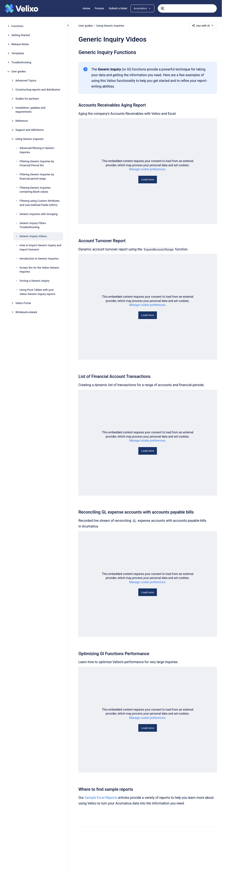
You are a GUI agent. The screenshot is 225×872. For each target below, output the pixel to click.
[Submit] (162, 8)
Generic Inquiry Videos (33, 236)
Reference (21, 120)
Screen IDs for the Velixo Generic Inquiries (39, 269)
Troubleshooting (21, 62)
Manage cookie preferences (147, 169)
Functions (17, 26)
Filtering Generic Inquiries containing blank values (35, 189)
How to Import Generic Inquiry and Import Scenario (40, 247)
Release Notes (20, 44)
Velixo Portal (23, 303)
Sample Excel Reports (101, 798)
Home (86, 8)
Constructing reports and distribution (37, 89)
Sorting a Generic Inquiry (35, 280)
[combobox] (187, 8)
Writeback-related (26, 312)
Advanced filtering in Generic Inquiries (37, 150)
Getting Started (20, 35)
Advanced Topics (25, 80)
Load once (147, 179)
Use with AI (203, 25)
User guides (18, 71)
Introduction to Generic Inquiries (39, 258)
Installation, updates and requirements (30, 110)
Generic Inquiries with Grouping (39, 214)
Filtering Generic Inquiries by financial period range (37, 176)
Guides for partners (27, 98)
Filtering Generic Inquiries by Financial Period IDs (37, 163)
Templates (17, 53)
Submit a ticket (118, 8)
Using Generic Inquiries (29, 139)
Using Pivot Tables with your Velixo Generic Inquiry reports (37, 292)
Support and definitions (29, 129)
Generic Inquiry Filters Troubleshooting (33, 225)
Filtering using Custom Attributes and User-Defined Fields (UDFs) (40, 203)
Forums (99, 8)
